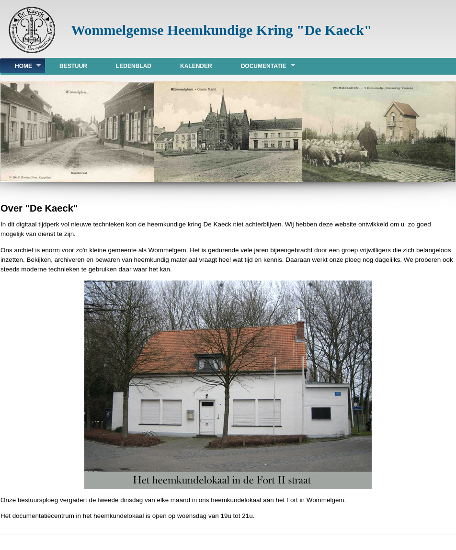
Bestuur (73, 66)
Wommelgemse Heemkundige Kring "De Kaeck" (221, 30)
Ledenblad (133, 66)
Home (20, 65)
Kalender (196, 66)
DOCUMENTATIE (261, 65)
